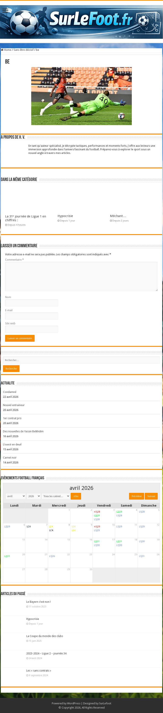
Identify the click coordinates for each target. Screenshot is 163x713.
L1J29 (97, 530)
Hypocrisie (65, 216)
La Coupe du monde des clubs (44, 636)
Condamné (9, 392)
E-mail (9, 310)
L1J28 (97, 519)
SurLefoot (105, 703)
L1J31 (142, 556)
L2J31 (97, 541)
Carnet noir (10, 457)
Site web (10, 323)
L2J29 (97, 515)
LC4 (29, 526)
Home (6, 49)
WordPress (73, 703)
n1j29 (97, 526)
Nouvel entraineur (14, 405)
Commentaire (14, 259)
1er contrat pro (12, 418)
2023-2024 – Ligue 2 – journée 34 (46, 653)
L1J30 (97, 545)
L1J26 (52, 556)
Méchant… (118, 216)
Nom (8, 297)
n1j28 (97, 511)
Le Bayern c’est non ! (38, 601)
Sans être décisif (24, 49)
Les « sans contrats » (38, 670)
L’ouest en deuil (12, 444)
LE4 (51, 526)
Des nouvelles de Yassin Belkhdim (23, 431)
